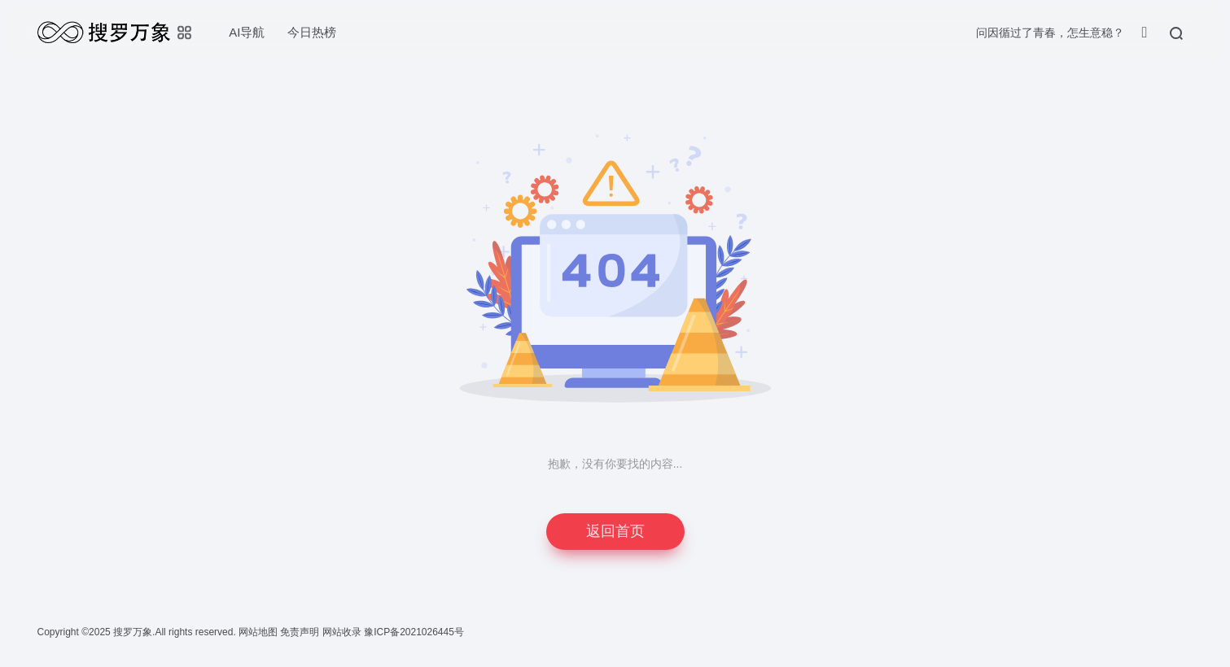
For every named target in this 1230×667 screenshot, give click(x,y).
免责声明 (301, 632)
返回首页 (615, 531)
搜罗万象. (133, 632)
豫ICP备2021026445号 (414, 632)
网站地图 (259, 632)
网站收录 (343, 632)
